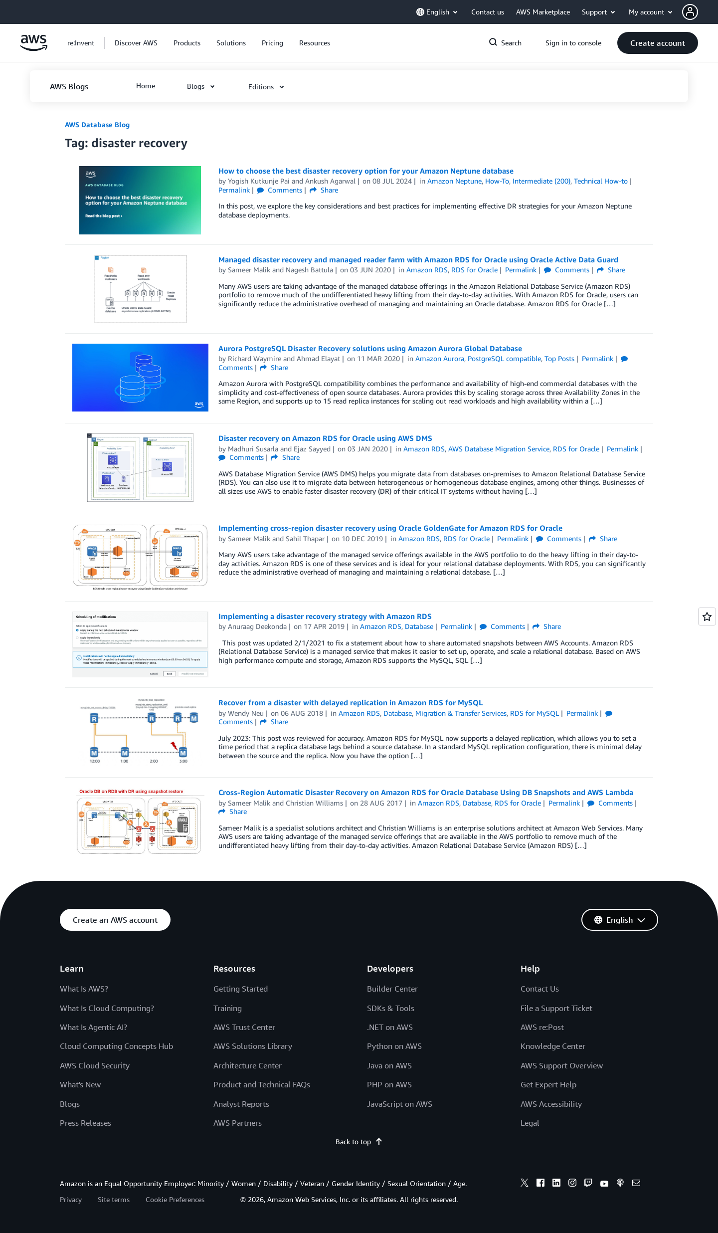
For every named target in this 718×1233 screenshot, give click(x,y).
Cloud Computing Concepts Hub (116, 1046)
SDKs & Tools (390, 1008)
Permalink (234, 190)
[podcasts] (620, 1184)
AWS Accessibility (551, 1104)
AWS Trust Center (244, 1027)
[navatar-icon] (690, 12)
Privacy (71, 1199)
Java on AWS (389, 1065)
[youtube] (604, 1184)
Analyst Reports (241, 1104)
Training (227, 1008)
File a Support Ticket (556, 1008)
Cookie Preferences (175, 1199)
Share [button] (324, 190)
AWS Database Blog (97, 124)
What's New (80, 1084)
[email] (636, 1184)
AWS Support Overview (562, 1065)
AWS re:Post (542, 1027)
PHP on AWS (389, 1084)
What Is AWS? (84, 989)
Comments (279, 190)
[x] (525, 1184)
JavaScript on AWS (399, 1104)
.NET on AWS (390, 1027)
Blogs (70, 1104)
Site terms (114, 1199)
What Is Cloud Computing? (107, 1008)
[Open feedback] (707, 616)
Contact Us (540, 989)
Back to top (359, 1141)
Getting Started (240, 989)
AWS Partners (237, 1123)
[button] (700, 12)
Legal (530, 1123)
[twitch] (588, 1184)
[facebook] (540, 1184)
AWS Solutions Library (252, 1046)
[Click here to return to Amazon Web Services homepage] (33, 48)
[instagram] (572, 1184)
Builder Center (392, 989)
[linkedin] (556, 1184)
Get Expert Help (548, 1084)
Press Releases (85, 1123)
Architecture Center (247, 1065)
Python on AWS (394, 1046)
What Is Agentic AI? (93, 1027)
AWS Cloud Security (95, 1065)
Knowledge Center (553, 1046)
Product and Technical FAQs (261, 1084)
